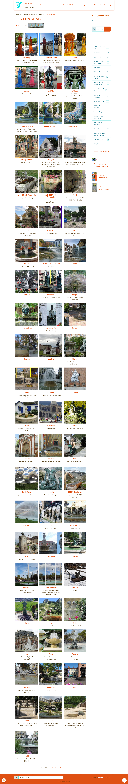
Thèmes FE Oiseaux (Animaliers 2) (101, 85)
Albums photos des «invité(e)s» (101, 128)
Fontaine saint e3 (74, 127)
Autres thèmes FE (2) (101, 91)
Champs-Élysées (51, 588)
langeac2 (26, 264)
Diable (75, 459)
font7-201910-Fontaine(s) (26, 195)
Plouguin (51, 160)
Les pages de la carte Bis (88, 5)
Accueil (102, 5)
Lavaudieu (50, 231)
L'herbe (27, 426)
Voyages (101, 149)
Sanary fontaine (27, 160)
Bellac (27, 557)
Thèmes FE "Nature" (101, 73)
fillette (26, 623)
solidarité (50, 393)
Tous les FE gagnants (101, 116)
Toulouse (75, 393)
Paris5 (51, 526)
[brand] (25, 5)
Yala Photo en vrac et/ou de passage (102, 139)
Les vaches (101, 53)
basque (75, 295)
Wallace (75, 91)
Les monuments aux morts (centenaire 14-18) (104, 193)
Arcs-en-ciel (101, 58)
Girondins (50, 492)
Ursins (75, 623)
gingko (74, 426)
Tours (51, 654)
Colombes (50, 688)
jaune (75, 58)
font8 (27, 756)
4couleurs (26, 91)
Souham (27, 359)
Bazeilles (27, 688)
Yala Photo (18, 15)
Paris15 (75, 328)
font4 (51, 721)
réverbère (50, 295)
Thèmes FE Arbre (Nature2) (101, 78)
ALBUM (26, 15)
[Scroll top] (124, 780)
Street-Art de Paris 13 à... (101, 48)
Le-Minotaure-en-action (51, 264)
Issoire (74, 688)
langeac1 (75, 231)
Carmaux (26, 459)
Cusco (75, 160)
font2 (27, 721)
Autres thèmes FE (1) (101, 104)
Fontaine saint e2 (50, 127)
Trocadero (27, 526)
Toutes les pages (45, 5)
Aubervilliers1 (75, 526)
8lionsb (74, 359)
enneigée (75, 588)
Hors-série (101, 68)
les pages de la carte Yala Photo (65, 5)
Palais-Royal (26, 492)
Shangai (27, 295)
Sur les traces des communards (101, 63)
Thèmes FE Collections (37, 15)
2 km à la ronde (101, 144)
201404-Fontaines (75, 492)
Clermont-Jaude (51, 58)
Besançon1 (51, 557)
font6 (75, 195)
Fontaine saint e (27, 127)
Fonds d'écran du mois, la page (103, 181)
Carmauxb (51, 459)
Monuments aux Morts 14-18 (101, 122)
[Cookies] (4, 780)
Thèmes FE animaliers (101, 111)
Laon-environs (27, 328)
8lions (27, 393)
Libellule (51, 359)
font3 (27, 231)
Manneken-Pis (51, 328)
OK (107, 29)
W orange (27, 58)
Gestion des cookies (64, 781)
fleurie (51, 623)
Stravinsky (51, 426)
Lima (75, 264)
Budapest (74, 557)
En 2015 (51, 91)
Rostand (75, 654)
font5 (75, 721)
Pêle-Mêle (101, 134)
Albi (27, 654)
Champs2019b (27, 588)
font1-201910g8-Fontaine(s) (51, 196)
